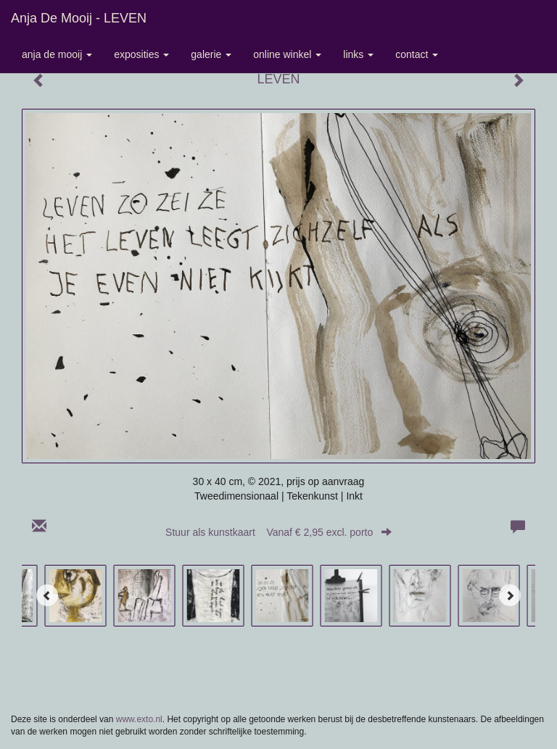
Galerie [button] (211, 54)
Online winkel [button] (287, 54)
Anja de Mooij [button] (57, 54)
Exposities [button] (141, 54)
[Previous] (47, 595)
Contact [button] (416, 54)
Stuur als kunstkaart (278, 532)
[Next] (510, 595)
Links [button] (358, 54)
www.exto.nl (139, 719)
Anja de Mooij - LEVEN (79, 18)
